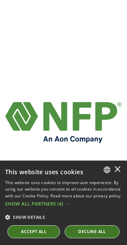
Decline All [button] (92, 231)
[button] (63, 203)
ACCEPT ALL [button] (33, 231)
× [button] (117, 170)
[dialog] (63, 203)
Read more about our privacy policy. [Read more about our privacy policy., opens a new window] (86, 196)
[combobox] (107, 169)
